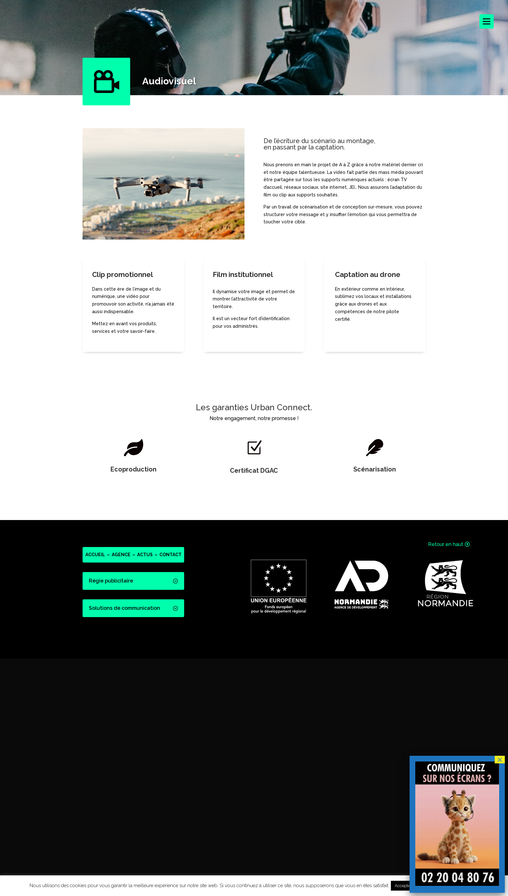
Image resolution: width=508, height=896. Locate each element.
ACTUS (145, 554)
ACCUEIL (95, 554)
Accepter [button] (403, 885)
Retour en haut (445, 544)
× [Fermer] (500, 759)
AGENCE (121, 554)
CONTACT (170, 554)
